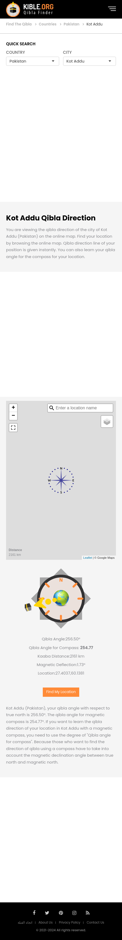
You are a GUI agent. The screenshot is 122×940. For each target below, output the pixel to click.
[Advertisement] (61, 139)
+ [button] (13, 408)
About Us (46, 922)
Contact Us (95, 922)
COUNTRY (15, 52)
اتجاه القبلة (25, 922)
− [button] (13, 416)
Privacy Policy (69, 922)
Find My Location (61, 691)
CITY (67, 52)
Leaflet (87, 557)
